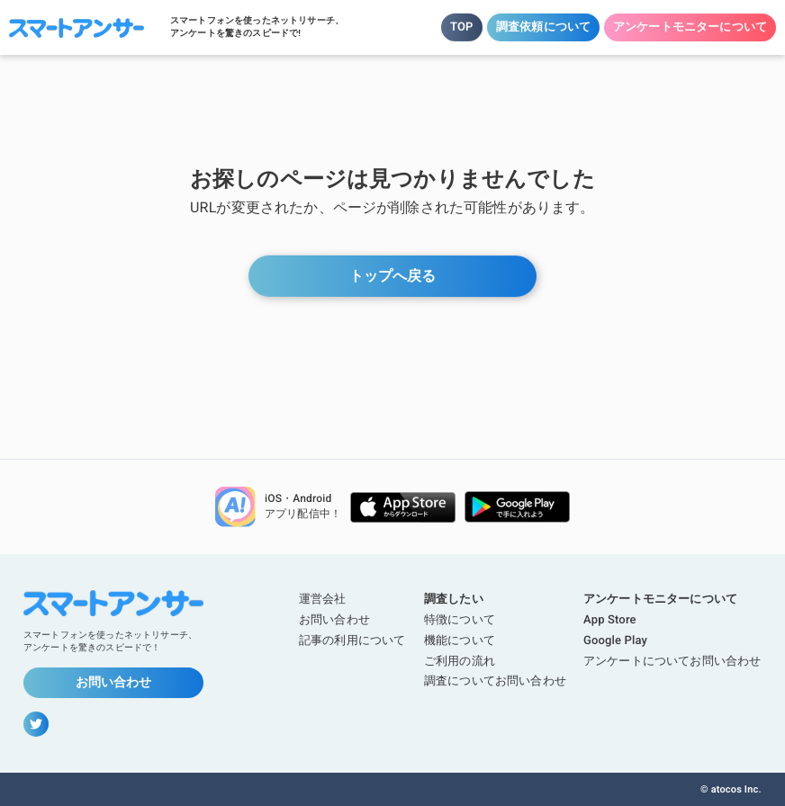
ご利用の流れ (458, 660)
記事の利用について (352, 639)
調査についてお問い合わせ (494, 681)
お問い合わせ (114, 682)
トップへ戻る (392, 275)
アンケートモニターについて (690, 26)
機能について (458, 640)
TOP (462, 26)
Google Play (615, 640)
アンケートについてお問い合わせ (672, 660)
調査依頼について (543, 26)
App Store (609, 619)
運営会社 (323, 598)
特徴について (459, 619)
